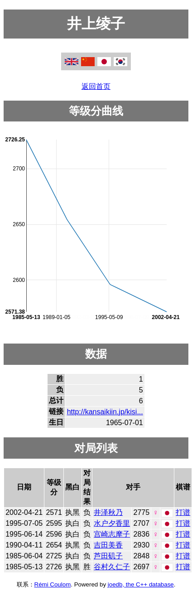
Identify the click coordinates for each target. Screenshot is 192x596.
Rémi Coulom (52, 584)
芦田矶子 (108, 556)
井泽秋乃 (108, 512)
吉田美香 (108, 545)
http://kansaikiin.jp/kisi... (105, 412)
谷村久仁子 (112, 567)
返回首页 (96, 86)
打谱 (183, 512)
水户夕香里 (112, 523)
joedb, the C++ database (141, 584)
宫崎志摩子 (112, 534)
